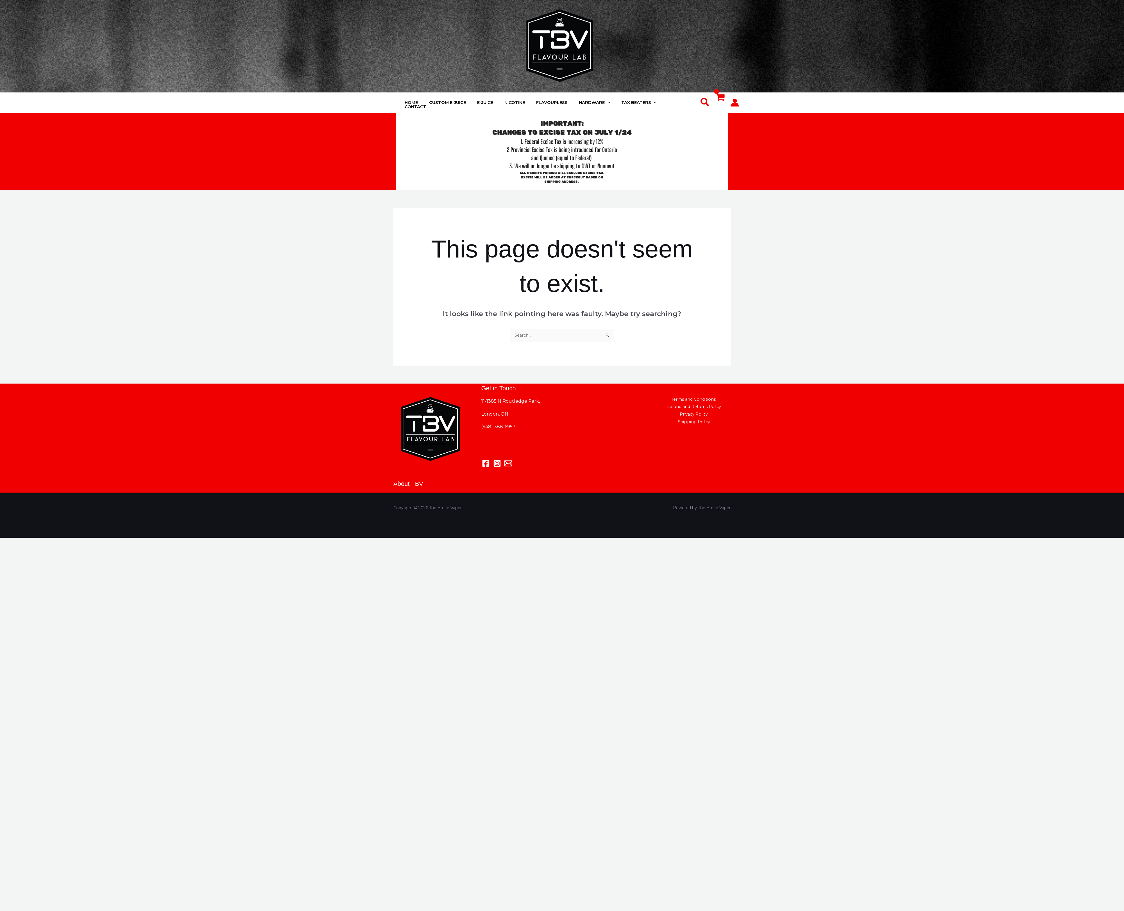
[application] (608, 102)
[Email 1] (508, 464)
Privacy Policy (675, 416)
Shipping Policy (712, 416)
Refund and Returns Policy (693, 408)
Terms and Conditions (692, 400)
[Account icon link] (735, 102)
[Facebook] (486, 464)
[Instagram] (497, 464)
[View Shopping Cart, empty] (720, 103)
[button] (705, 102)
